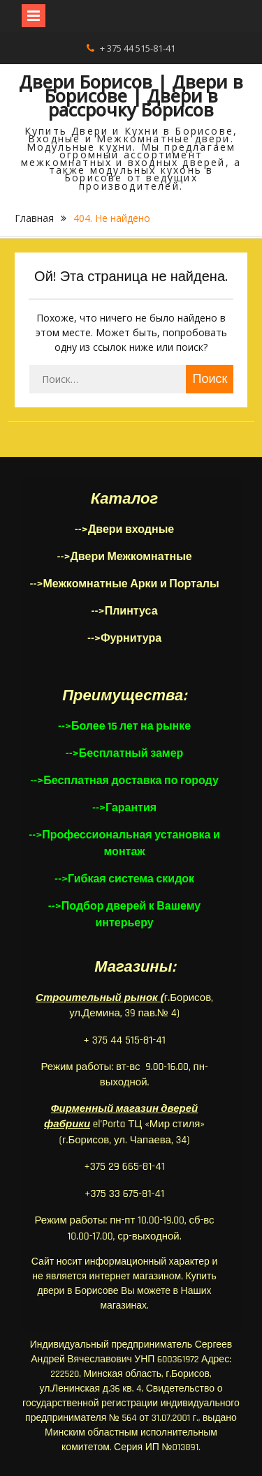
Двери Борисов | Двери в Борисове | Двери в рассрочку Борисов (131, 95)
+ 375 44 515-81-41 (137, 48)
